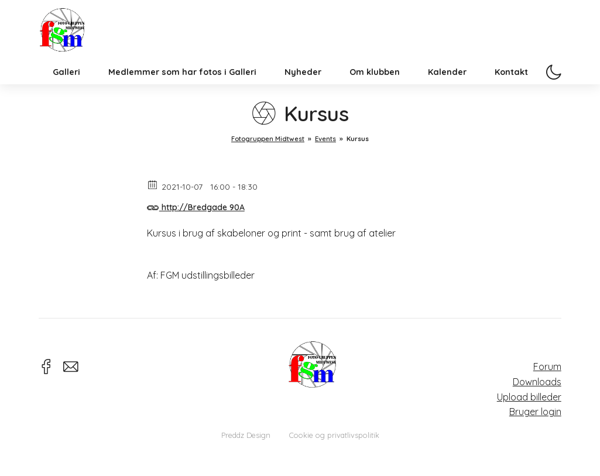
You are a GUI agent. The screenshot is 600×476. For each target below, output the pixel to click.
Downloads (537, 382)
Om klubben (374, 90)
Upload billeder (529, 397)
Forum (547, 366)
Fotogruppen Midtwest (71, 38)
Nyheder (302, 90)
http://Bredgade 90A (196, 206)
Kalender (447, 90)
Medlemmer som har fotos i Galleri (182, 90)
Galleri (66, 90)
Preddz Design (245, 435)
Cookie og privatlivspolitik (334, 435)
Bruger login (535, 411)
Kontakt (511, 90)
